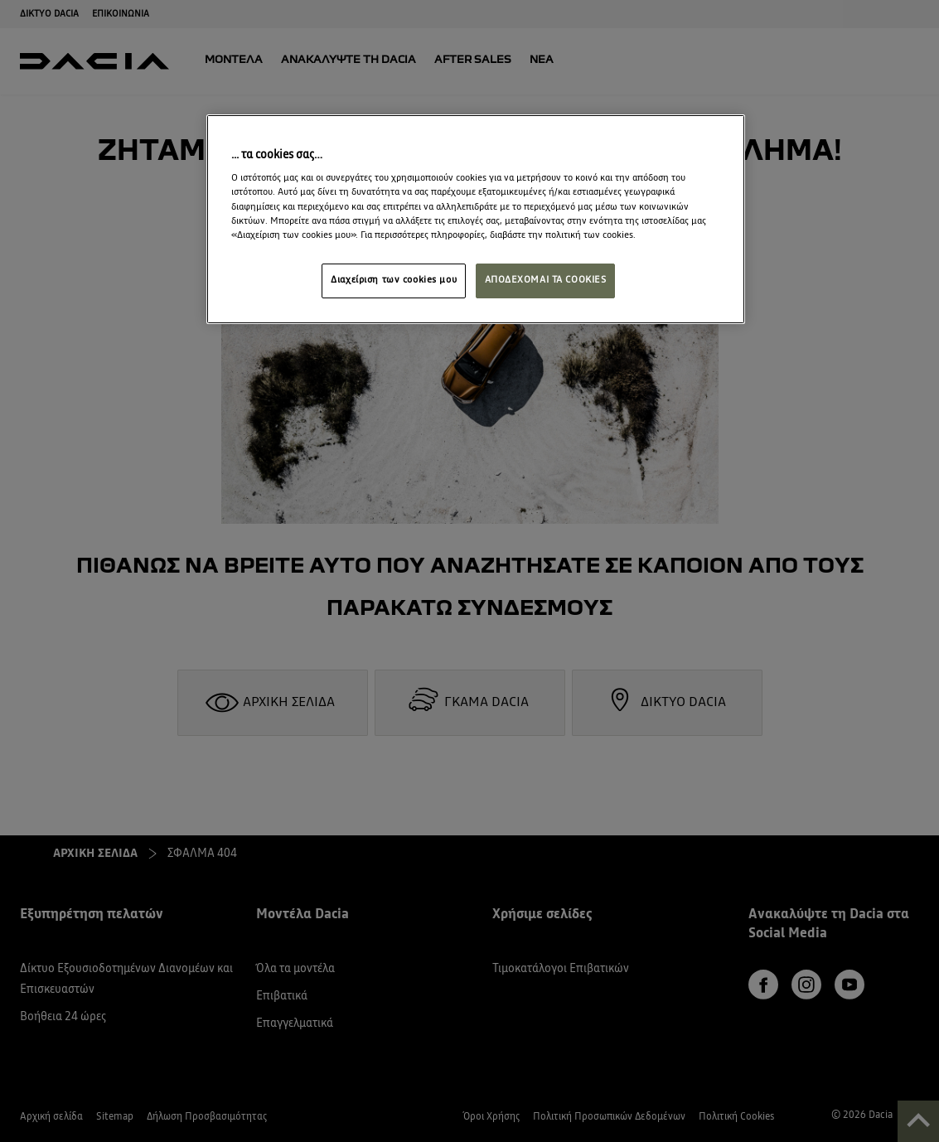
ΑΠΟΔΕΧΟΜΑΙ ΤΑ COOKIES (546, 280)
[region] (475, 219)
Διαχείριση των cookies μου (394, 280)
